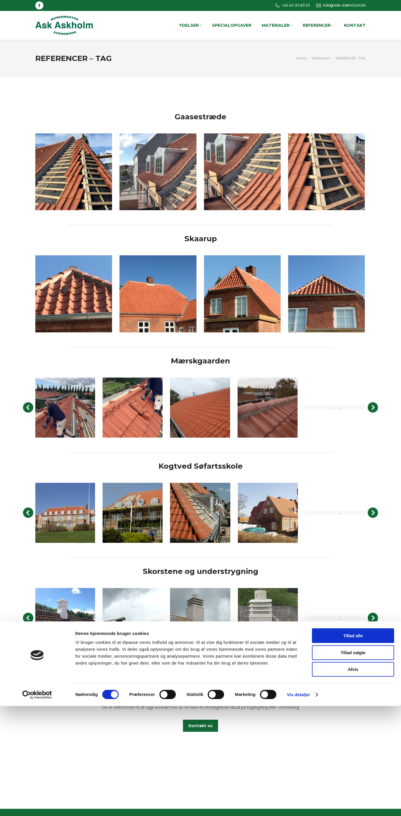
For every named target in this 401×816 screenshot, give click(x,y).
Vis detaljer (298, 804)
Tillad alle (353, 745)
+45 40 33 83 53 (292, 5)
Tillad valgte (353, 762)
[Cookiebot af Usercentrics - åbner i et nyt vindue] (37, 804)
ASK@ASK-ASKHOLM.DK (341, 5)
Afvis (353, 779)
